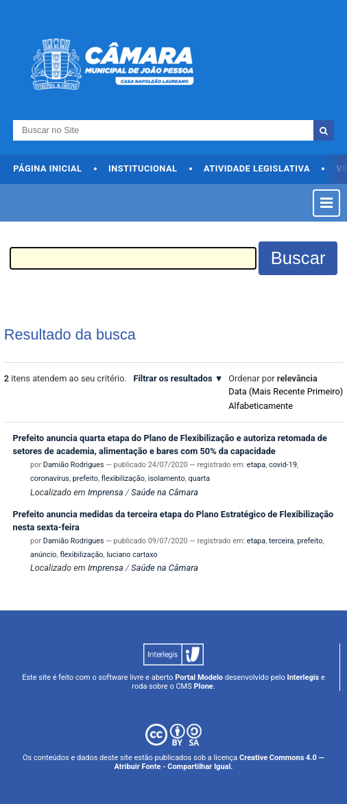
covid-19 (283, 464)
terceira (281, 540)
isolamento (166, 478)
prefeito (85, 478)
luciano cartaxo (131, 554)
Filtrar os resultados (172, 378)
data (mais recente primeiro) (285, 391)
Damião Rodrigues (73, 464)
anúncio (43, 554)
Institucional (143, 168)
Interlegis (303, 677)
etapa (256, 464)
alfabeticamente (260, 406)
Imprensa (105, 492)
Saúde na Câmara (164, 492)
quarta (200, 478)
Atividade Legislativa (257, 168)
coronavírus (49, 478)
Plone (203, 686)
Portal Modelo (199, 677)
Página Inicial (47, 168)
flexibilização (123, 478)
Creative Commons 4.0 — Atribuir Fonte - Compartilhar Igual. (219, 762)
